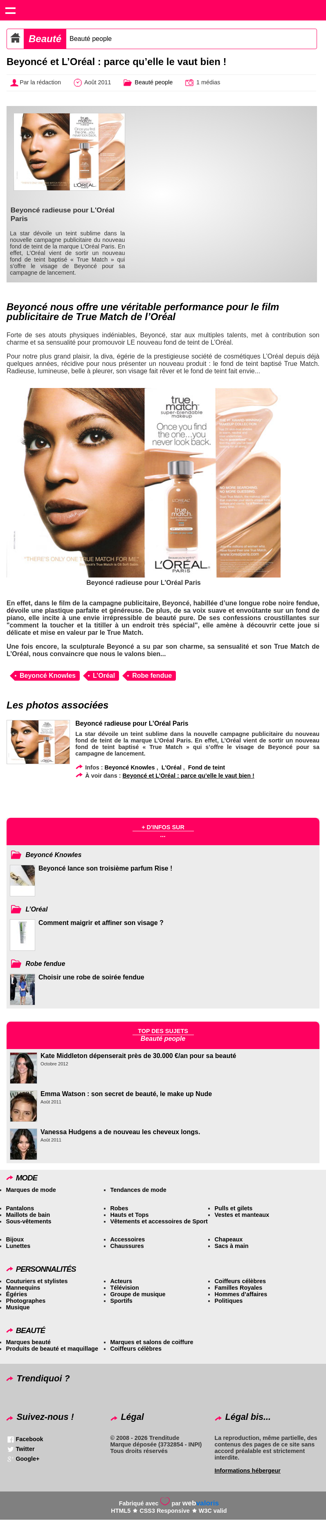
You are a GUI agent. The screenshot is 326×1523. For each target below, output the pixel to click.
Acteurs (121, 1281)
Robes (119, 1208)
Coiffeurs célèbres (240, 1281)
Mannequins (23, 1287)
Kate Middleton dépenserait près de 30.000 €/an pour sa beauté (138, 1055)
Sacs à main (231, 1246)
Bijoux (15, 1239)
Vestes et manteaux (241, 1215)
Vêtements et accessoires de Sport (158, 1221)
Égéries (16, 1294)
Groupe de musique (137, 1294)
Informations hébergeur (247, 1470)
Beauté (45, 38)
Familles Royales (238, 1287)
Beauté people (91, 38)
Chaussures (127, 1246)
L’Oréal (104, 675)
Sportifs (121, 1300)
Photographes (25, 1300)
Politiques (228, 1300)
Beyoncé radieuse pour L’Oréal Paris (131, 723)
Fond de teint (206, 767)
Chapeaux (228, 1239)
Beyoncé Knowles (48, 675)
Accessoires (127, 1239)
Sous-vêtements (28, 1221)
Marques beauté (28, 1342)
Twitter (25, 1449)
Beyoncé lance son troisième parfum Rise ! (105, 868)
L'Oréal (172, 767)
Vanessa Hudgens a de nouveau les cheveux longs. (120, 1131)
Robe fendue (152, 675)
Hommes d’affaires (240, 1294)
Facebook (29, 1439)
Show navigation (10, 10)
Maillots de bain (28, 1215)
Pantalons (20, 1208)
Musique (17, 1307)
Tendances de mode (138, 1190)
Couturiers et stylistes (36, 1281)
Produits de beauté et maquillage (52, 1348)
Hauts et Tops (129, 1215)
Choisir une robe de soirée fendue (91, 977)
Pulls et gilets (233, 1208)
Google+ (27, 1458)
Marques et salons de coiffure (151, 1342)
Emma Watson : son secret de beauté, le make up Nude (126, 1093)
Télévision (124, 1287)
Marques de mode (31, 1190)
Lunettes (18, 1246)
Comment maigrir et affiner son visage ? (101, 922)
